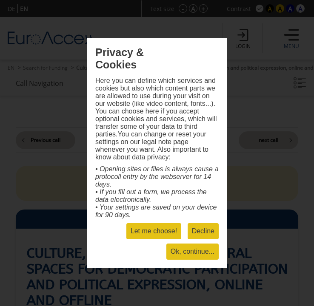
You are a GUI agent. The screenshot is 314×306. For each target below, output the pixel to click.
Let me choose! (154, 231)
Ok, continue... (192, 251)
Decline (203, 231)
